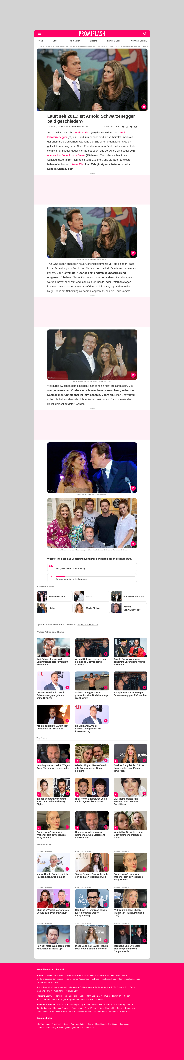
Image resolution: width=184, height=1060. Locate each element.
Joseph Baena (76, 155)
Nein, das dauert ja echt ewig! (70, 568)
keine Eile (77, 164)
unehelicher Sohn (57, 155)
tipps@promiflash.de (88, 624)
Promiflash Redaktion (76, 126)
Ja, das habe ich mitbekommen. (72, 579)
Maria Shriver (82, 132)
